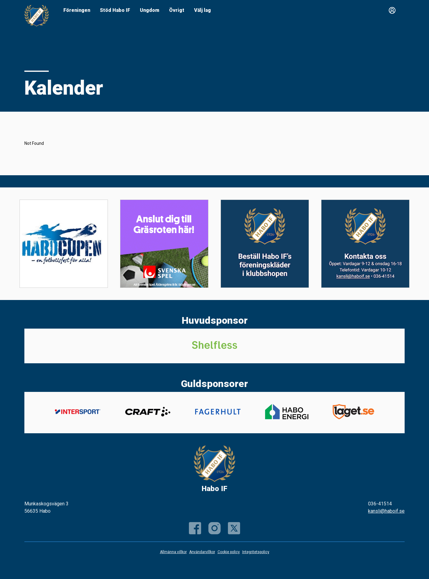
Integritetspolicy (255, 552)
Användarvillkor (202, 552)
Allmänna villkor (173, 552)
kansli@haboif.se (386, 511)
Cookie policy (229, 552)
